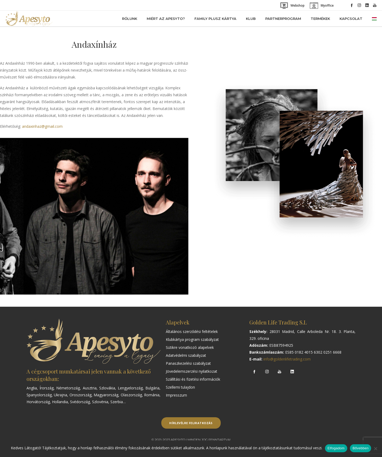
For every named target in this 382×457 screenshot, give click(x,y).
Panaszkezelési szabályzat (188, 363)
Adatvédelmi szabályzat (186, 355)
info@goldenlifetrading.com (287, 359)
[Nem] (375, 448)
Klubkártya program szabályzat (192, 339)
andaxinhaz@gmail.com (42, 126)
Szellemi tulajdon (180, 387)
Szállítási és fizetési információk (193, 379)
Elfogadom (336, 448)
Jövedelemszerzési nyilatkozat (191, 371)
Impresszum (176, 395)
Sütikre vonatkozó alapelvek (190, 347)
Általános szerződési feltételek (192, 331)
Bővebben (361, 448)
